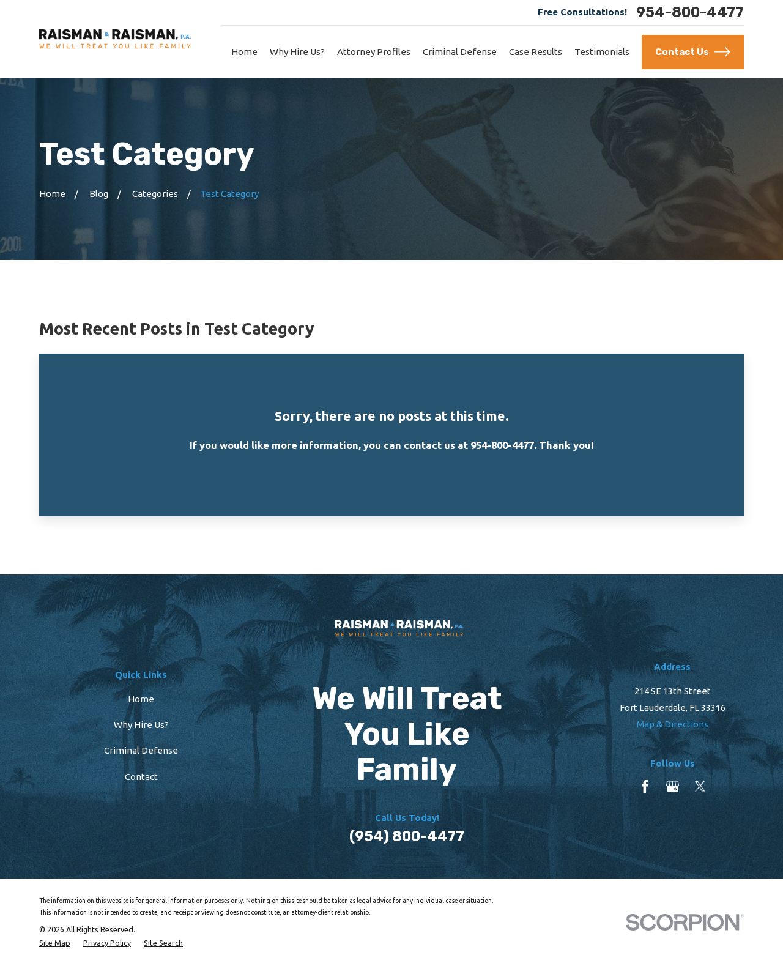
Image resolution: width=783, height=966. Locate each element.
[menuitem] (54, 942)
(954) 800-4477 (406, 836)
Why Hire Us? (141, 724)
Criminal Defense (141, 750)
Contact (141, 776)
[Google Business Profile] (672, 786)
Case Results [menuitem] (535, 51)
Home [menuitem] (244, 51)
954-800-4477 (690, 13)
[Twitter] (700, 786)
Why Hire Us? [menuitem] (297, 51)
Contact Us (692, 52)
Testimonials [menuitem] (601, 51)
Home (141, 699)
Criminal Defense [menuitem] (460, 51)
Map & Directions (672, 724)
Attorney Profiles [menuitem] (373, 51)
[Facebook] (645, 786)
